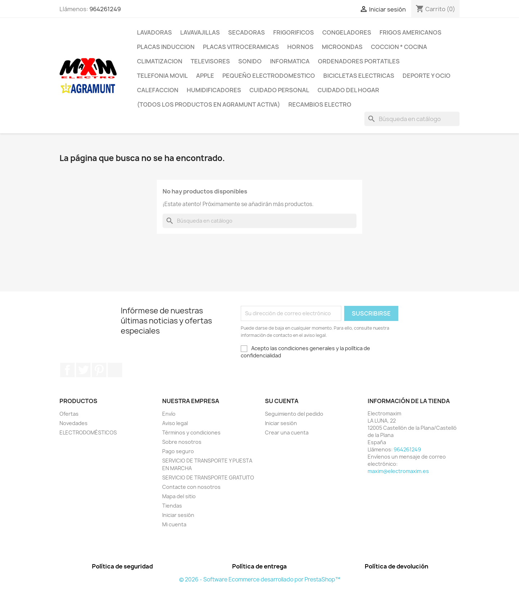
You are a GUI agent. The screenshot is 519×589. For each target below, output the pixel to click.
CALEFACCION (157, 90)
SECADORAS (246, 32)
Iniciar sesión (178, 515)
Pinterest (99, 370)
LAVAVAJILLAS (200, 32)
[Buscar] (412, 119)
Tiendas (172, 505)
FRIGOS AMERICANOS (411, 32)
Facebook (67, 370)
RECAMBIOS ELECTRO (319, 104)
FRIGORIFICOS (293, 32)
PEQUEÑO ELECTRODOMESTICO (268, 76)
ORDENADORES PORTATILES (359, 61)
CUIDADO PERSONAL (279, 90)
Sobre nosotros (181, 441)
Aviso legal (175, 423)
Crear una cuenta (287, 432)
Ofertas (69, 413)
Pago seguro (178, 451)
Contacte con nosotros (191, 486)
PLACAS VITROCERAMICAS (241, 47)
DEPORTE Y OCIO (427, 76)
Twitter (83, 370)
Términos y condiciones (191, 432)
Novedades (73, 423)
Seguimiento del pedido (294, 413)
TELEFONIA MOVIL (162, 76)
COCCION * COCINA (399, 47)
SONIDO (250, 61)
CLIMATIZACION (159, 61)
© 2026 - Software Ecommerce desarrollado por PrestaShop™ (259, 579)
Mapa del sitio (179, 496)
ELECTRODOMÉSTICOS (88, 432)
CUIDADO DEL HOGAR (348, 90)
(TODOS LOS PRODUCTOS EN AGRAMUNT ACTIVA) (208, 104)
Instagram (115, 370)
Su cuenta (281, 401)
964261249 (105, 9)
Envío (169, 413)
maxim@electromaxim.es (398, 471)
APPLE (205, 76)
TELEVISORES (210, 61)
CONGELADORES (346, 32)
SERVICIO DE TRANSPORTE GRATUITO (208, 477)
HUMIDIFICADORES (214, 90)
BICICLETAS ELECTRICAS (358, 76)
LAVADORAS (154, 32)
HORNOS (300, 47)
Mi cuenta (174, 524)
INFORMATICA (290, 61)
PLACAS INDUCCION (166, 47)
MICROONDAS (342, 47)
